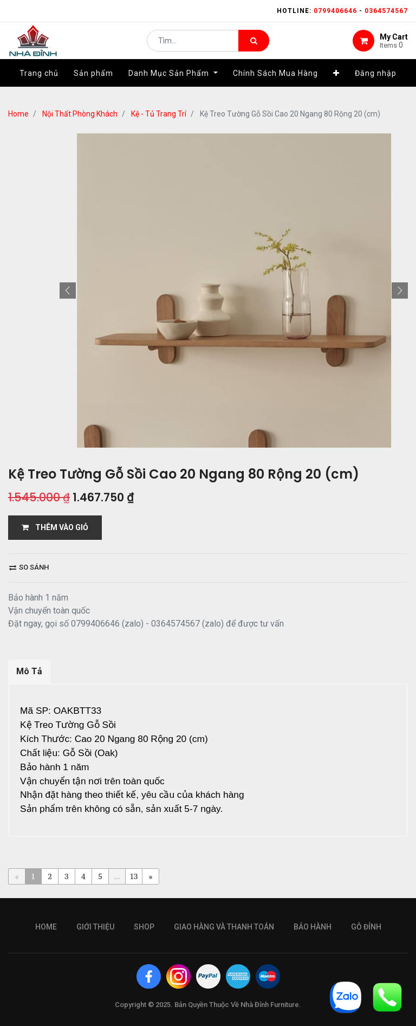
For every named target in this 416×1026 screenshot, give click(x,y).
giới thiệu (95, 926)
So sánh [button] (29, 567)
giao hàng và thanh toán (224, 926)
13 (134, 876)
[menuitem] (39, 85)
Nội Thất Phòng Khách (80, 113)
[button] (336, 85)
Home (18, 113)
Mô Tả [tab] (29, 671)
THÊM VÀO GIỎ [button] (55, 527)
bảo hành (313, 926)
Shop (144, 926)
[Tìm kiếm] (253, 46)
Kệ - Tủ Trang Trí (158, 113)
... (117, 876)
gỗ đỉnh (366, 926)
